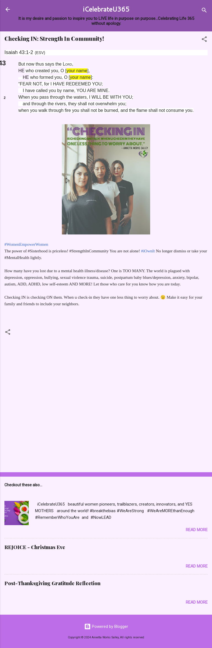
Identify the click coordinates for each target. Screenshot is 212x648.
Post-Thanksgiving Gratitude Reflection (52, 583)
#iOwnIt (148, 251)
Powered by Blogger (106, 626)
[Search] (204, 11)
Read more (197, 529)
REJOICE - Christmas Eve (34, 547)
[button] (204, 40)
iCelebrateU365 (106, 9)
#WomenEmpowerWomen (26, 244)
